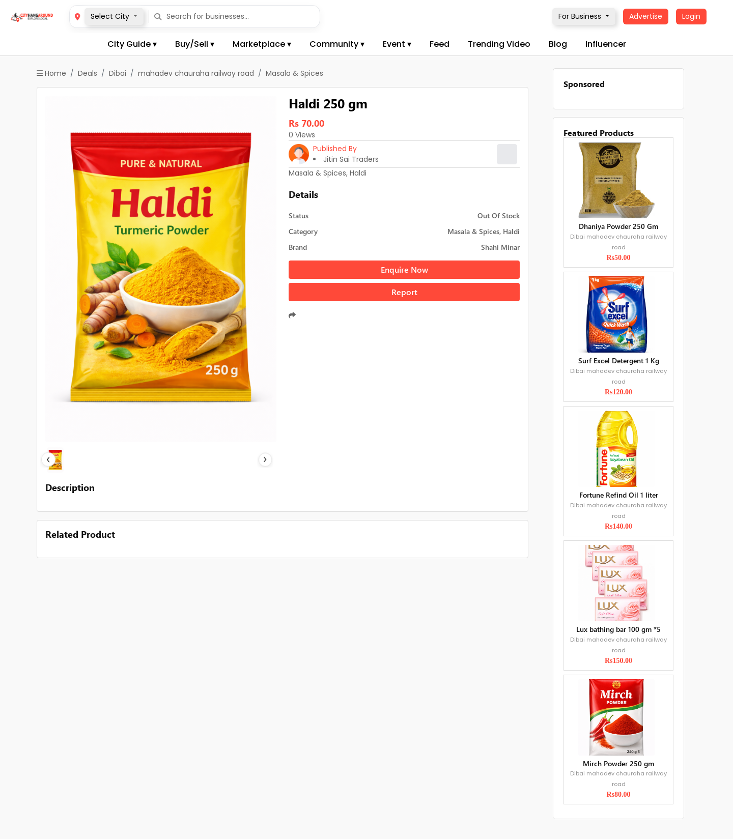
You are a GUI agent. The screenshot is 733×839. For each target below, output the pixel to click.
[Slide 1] (161, 460)
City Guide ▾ (132, 44)
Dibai (117, 73)
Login (691, 16)
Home (51, 73)
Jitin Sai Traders (351, 159)
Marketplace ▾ (262, 44)
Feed (439, 44)
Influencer (605, 44)
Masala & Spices (294, 73)
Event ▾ (397, 44)
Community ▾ (336, 44)
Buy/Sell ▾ (194, 44)
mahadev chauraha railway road (196, 73)
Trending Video (499, 44)
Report (404, 291)
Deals (87, 73)
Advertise (645, 16)
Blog (558, 44)
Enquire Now (404, 269)
